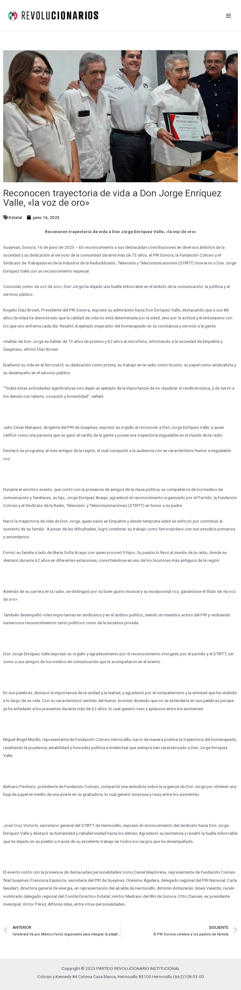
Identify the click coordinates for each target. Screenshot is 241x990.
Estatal (15, 217)
